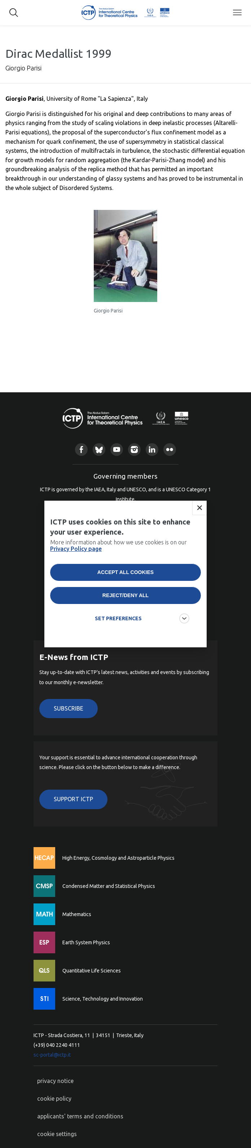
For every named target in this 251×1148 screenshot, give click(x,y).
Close (199, 508)
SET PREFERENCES (118, 618)
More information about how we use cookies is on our (118, 545)
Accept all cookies (125, 572)
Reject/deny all (125, 595)
